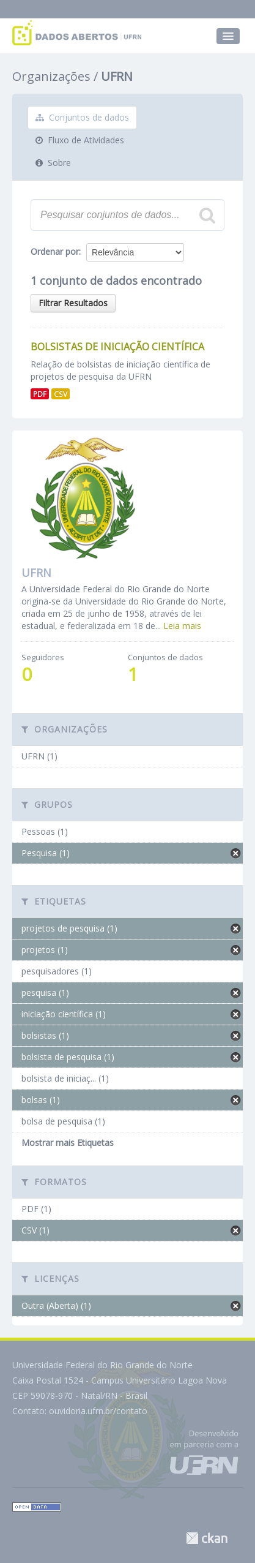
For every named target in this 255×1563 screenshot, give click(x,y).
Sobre (53, 162)
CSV (60, 394)
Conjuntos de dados (82, 117)
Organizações (51, 76)
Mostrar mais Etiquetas (67, 1142)
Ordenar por (55, 251)
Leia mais (182, 625)
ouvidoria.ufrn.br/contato (98, 1411)
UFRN (117, 76)
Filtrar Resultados (73, 303)
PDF (39, 394)
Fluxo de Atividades (79, 140)
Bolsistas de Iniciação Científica (117, 346)
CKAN (206, 1538)
